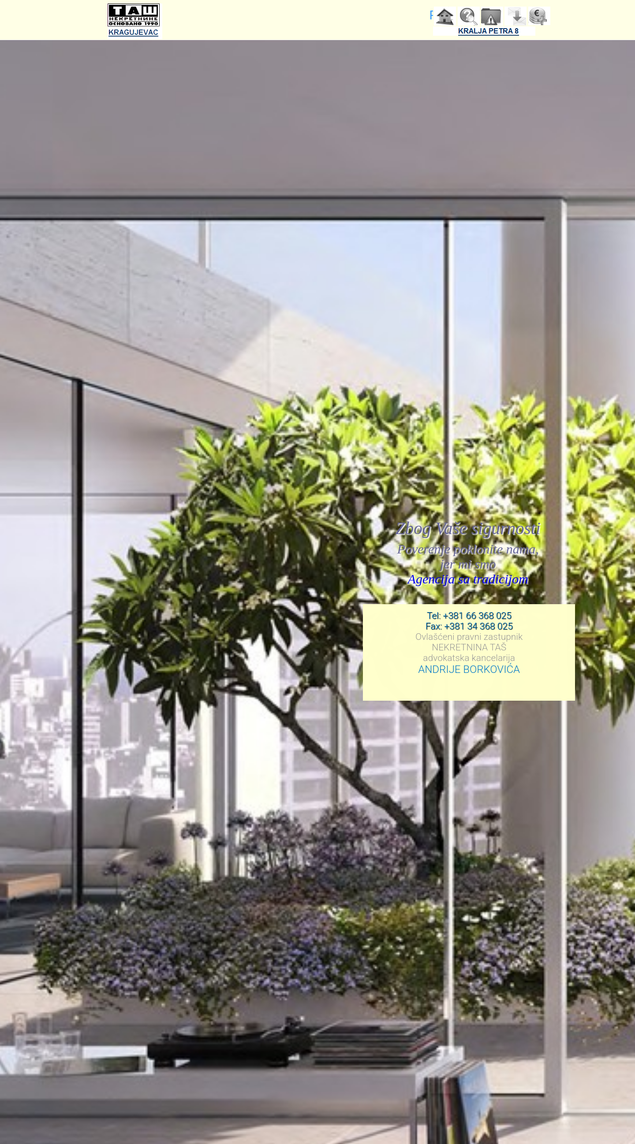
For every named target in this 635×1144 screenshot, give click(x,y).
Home (445, 16)
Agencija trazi (539, 16)
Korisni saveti (492, 16)
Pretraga (469, 16)
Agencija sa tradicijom (468, 579)
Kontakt (515, 16)
